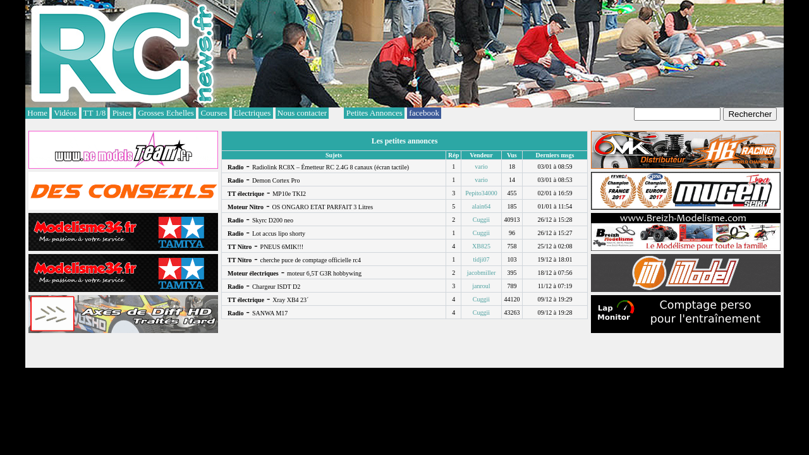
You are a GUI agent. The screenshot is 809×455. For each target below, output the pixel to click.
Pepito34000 (481, 193)
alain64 (481, 206)
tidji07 (481, 259)
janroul (481, 285)
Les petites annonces (405, 140)
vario (481, 166)
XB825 (481, 246)
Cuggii (481, 219)
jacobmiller (481, 272)
